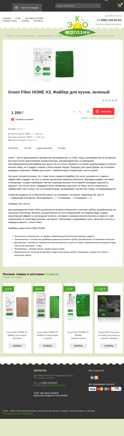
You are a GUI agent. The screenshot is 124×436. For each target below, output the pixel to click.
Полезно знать (10, 21)
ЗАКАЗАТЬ (106, 111)
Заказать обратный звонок (108, 24)
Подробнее (32, 140)
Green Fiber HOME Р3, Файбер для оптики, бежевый (17, 335)
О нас (18, 18)
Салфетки (52, 274)
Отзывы (25, 21)
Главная (7, 18)
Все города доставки (44, 378)
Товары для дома (45, 36)
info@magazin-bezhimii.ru (53, 385)
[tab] (13, 148)
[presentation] (13, 148)
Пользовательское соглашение (18, 413)
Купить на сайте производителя (97, 118)
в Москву (19, 129)
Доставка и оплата (34, 18)
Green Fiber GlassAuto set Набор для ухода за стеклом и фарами (109, 335)
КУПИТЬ (17, 346)
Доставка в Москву (113, 16)
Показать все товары (12, 277)
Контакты (38, 21)
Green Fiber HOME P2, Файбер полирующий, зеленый (48, 335)
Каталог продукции (25, 36)
